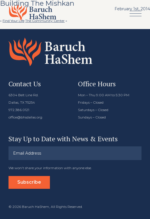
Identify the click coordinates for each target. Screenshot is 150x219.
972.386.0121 (19, 110)
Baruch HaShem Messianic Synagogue (32, 12)
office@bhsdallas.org (25, 117)
